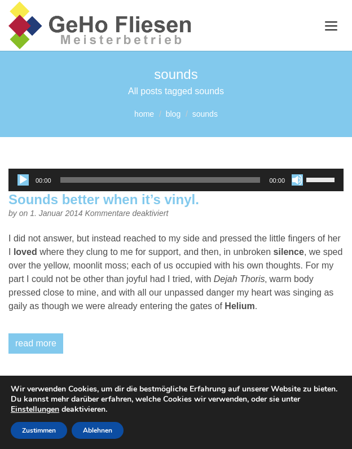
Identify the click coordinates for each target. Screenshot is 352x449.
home (144, 113)
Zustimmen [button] (39, 430)
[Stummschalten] (297, 180)
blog (173, 113)
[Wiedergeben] (23, 180)
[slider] (160, 180)
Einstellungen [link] (35, 409)
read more (35, 343)
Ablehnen (97, 430)
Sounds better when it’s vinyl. (103, 199)
